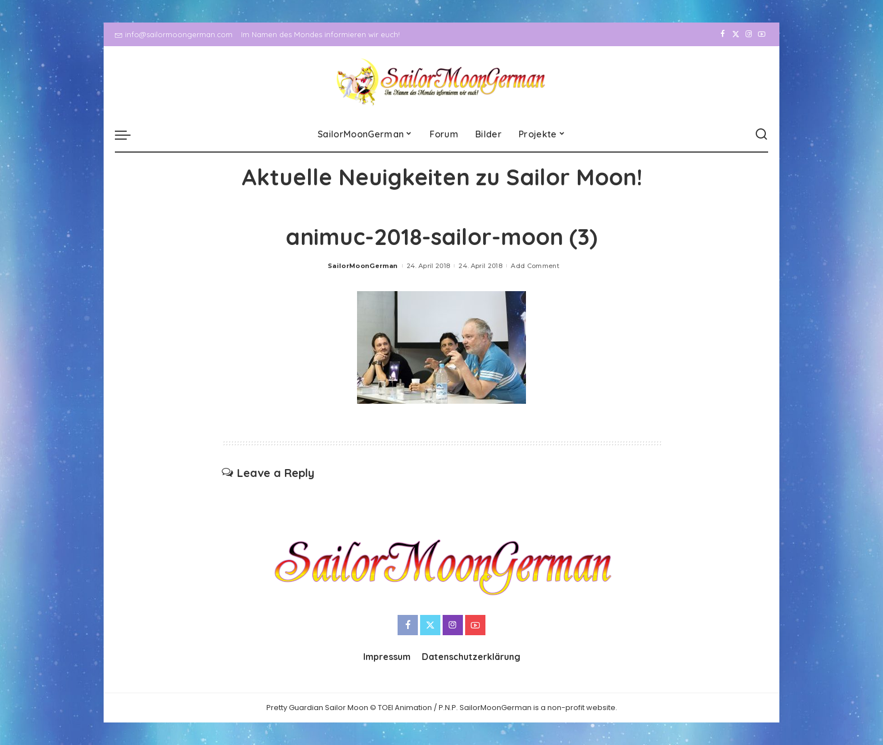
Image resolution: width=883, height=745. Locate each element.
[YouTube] (761, 34)
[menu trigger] (128, 134)
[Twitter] (735, 34)
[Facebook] (722, 34)
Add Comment (535, 266)
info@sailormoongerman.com (174, 34)
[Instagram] (748, 34)
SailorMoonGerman (363, 266)
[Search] (761, 134)
